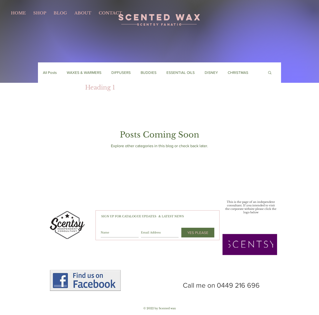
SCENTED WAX (160, 17)
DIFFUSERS (121, 72)
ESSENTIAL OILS (180, 72)
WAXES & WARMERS (84, 72)
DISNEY (211, 72)
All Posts (50, 72)
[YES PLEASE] (197, 232)
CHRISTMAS (238, 72)
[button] (269, 73)
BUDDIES (149, 72)
